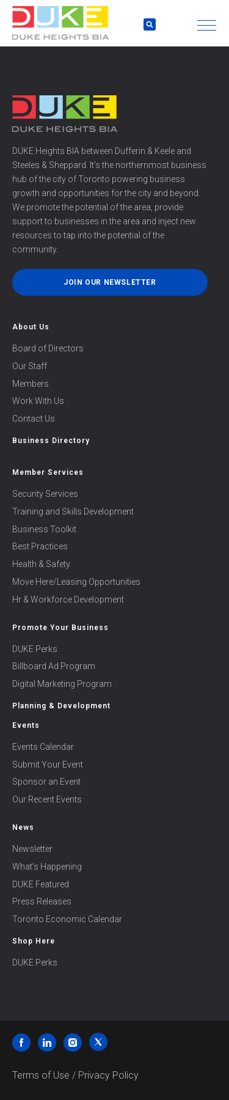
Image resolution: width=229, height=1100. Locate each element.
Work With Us (38, 401)
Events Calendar (43, 747)
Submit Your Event (47, 764)
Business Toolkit (44, 529)
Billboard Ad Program (53, 666)
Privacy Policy (108, 1075)
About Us (30, 327)
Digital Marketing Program (62, 684)
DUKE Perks (34, 649)
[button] (207, 25)
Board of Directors (48, 348)
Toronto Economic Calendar (67, 919)
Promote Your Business (60, 627)
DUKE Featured (40, 884)
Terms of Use (41, 1075)
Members (30, 384)
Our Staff (29, 366)
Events (26, 725)
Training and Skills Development (73, 511)
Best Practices (40, 546)
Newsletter (32, 849)
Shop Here (33, 941)
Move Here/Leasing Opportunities (76, 582)
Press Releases (41, 901)
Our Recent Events (47, 799)
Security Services (45, 494)
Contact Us (33, 419)
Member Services (48, 472)
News (23, 827)
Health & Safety (41, 564)
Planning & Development (61, 706)
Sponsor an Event (46, 782)
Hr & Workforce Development (68, 599)
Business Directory (51, 440)
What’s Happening (47, 866)
